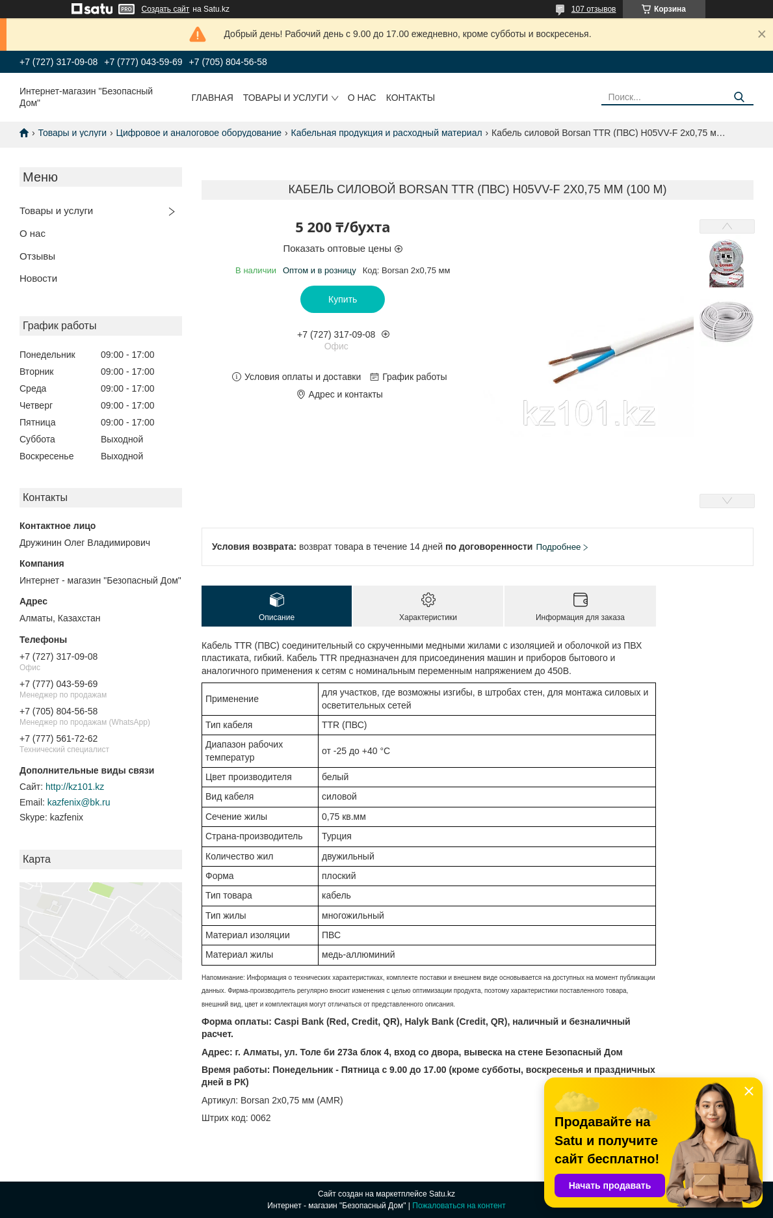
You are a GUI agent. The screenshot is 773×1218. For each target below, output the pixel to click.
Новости (38, 278)
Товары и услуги (285, 97)
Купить (342, 299)
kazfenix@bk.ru (79, 802)
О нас (362, 97)
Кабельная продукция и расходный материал (386, 132)
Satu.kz (442, 1193)
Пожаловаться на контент (458, 1205)
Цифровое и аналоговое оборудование (199, 132)
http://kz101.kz (75, 786)
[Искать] (738, 97)
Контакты (411, 97)
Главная (212, 97)
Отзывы (37, 256)
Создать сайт (166, 9)
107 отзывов (593, 9)
